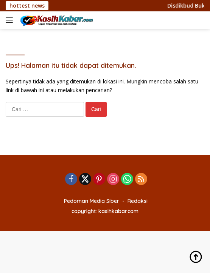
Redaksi (138, 201)
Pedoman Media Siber (91, 201)
